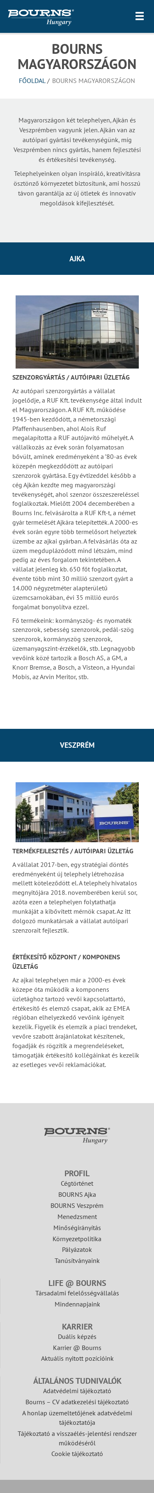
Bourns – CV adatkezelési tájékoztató (77, 1402)
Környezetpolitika (77, 1239)
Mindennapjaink (77, 1304)
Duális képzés (77, 1336)
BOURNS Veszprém (77, 1205)
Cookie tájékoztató (77, 1453)
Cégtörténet (77, 1183)
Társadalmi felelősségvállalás (77, 1293)
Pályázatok (77, 1249)
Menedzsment (77, 1216)
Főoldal (32, 80)
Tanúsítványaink (77, 1260)
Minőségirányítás (77, 1227)
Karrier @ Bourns (77, 1347)
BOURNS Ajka (77, 1194)
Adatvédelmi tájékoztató (77, 1391)
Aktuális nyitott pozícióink (77, 1358)
